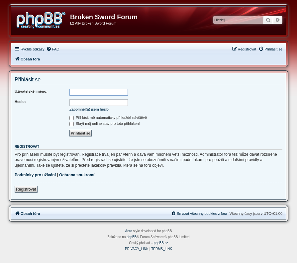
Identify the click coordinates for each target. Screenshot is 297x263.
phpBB (132, 237)
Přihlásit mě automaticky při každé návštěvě (108, 118)
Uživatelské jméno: (31, 91)
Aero (128, 231)
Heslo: (20, 102)
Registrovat (26, 189)
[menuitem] (52, 49)
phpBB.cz (161, 243)
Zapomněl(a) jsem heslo (89, 109)
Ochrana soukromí (76, 175)
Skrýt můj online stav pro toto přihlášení (104, 124)
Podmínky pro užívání (35, 175)
